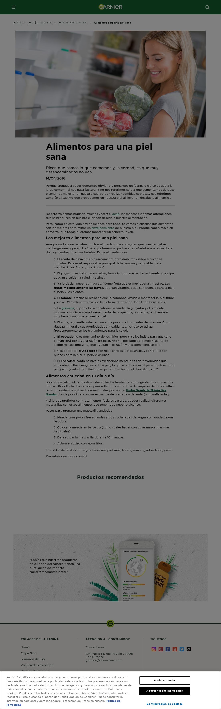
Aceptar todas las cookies (164, 690)
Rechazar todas (165, 680)
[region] (110, 690)
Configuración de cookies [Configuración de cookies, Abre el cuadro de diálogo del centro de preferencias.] (165, 703)
